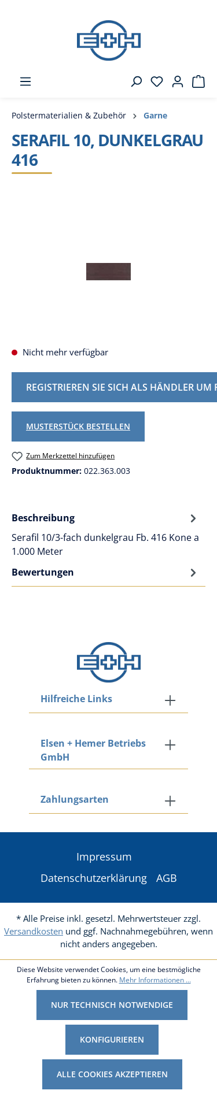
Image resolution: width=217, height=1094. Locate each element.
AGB (166, 878)
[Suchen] (132, 81)
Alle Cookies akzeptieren (112, 1074)
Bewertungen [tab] (106, 572)
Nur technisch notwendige (112, 1004)
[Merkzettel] (153, 81)
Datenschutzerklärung (94, 878)
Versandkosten (33, 931)
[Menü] (22, 81)
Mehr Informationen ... (155, 980)
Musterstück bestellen (78, 426)
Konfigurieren (112, 1039)
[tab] (106, 534)
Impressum (104, 856)
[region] (108, 271)
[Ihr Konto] (174, 81)
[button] (108, 800)
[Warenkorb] (195, 81)
